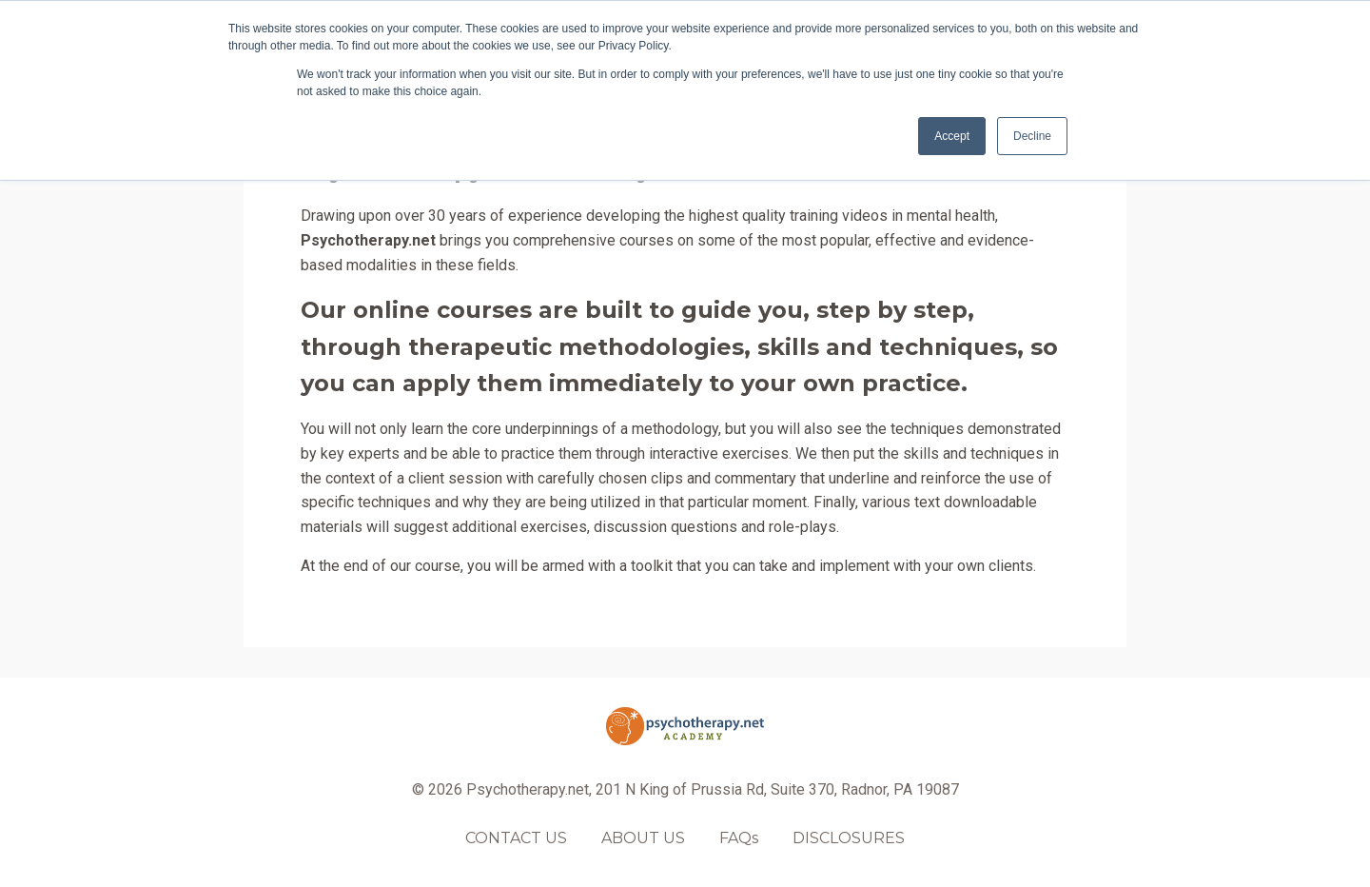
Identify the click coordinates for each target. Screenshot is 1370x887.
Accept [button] (951, 136)
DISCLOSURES (849, 838)
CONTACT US (516, 838)
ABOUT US (643, 838)
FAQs (738, 838)
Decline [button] (1032, 136)
